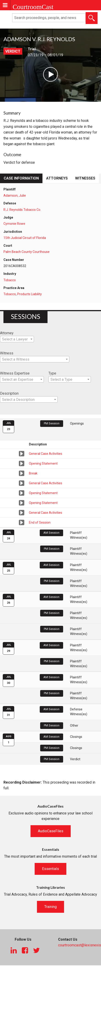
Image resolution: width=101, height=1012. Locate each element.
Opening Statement (43, 463)
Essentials (50, 869)
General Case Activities (45, 453)
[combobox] (17, 339)
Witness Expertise (15, 373)
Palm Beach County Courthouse (26, 252)
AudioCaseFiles (50, 831)
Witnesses (85, 178)
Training (50, 907)
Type (52, 373)
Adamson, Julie (14, 195)
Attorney (7, 333)
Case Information (21, 178)
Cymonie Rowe (14, 223)
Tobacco (9, 280)
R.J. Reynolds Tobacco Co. (22, 210)
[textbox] (17, 339)
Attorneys (57, 178)
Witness (6, 353)
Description (9, 393)
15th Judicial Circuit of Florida (24, 238)
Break (33, 473)
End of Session (39, 522)
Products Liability (29, 294)
